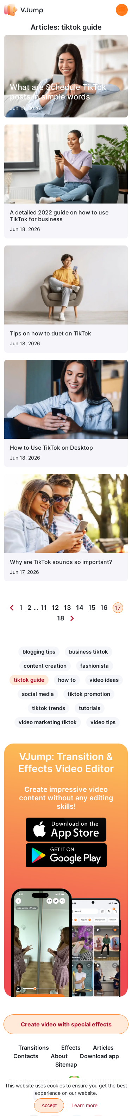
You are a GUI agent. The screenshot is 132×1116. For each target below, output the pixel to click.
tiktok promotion (89, 694)
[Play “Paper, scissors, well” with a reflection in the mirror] (41, 942)
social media (38, 694)
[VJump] (23, 10)
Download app (99, 1056)
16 (104, 607)
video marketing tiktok (48, 722)
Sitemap (66, 1064)
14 (79, 607)
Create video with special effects (66, 1024)
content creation (45, 665)
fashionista (94, 665)
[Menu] (122, 10)
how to (67, 680)
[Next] (72, 618)
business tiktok (88, 651)
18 (60, 618)
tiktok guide (29, 680)
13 (67, 607)
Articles (103, 1047)
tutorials (89, 708)
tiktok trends (48, 708)
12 (55, 607)
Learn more (84, 1105)
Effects (71, 1047)
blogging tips (39, 651)
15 (91, 607)
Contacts (25, 1056)
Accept (49, 1105)
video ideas (104, 680)
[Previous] (11, 607)
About (59, 1056)
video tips (102, 722)
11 (43, 607)
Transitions (33, 1047)
